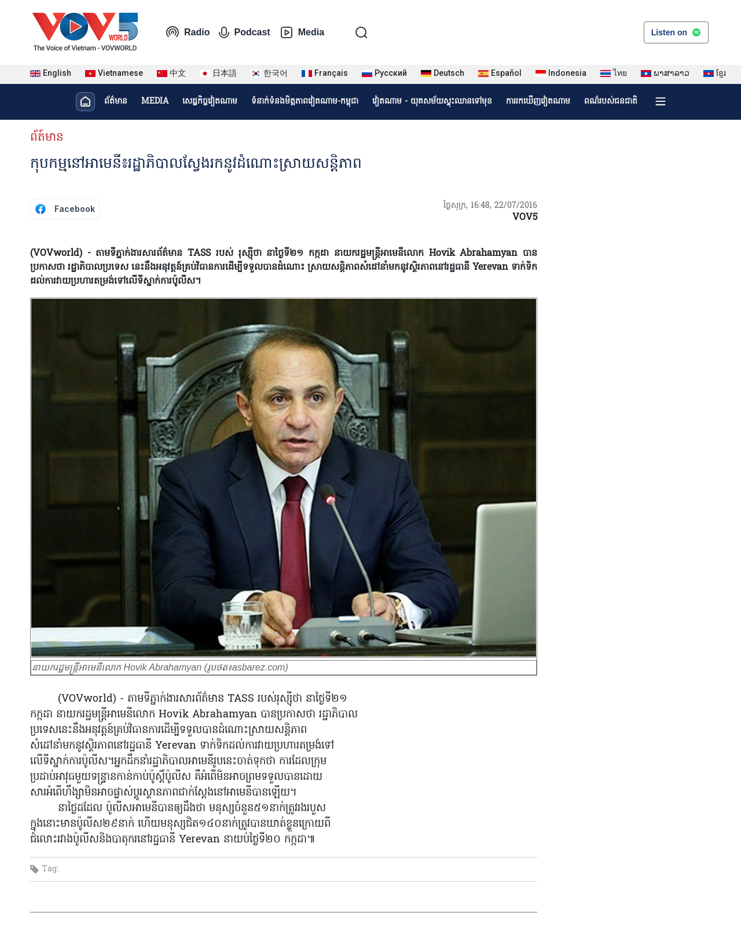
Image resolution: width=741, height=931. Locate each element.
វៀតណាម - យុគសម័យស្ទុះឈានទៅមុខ (432, 102)
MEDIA (154, 102)
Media (302, 32)
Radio (188, 32)
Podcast (244, 32)
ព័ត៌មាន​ (115, 102)
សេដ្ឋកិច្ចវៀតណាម (209, 102)
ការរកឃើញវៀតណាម (538, 102)
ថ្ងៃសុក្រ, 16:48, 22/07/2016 (490, 206)
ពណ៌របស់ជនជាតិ (610, 102)
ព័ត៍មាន (47, 137)
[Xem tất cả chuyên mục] (660, 101)
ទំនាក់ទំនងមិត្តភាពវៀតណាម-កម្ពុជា (304, 102)
